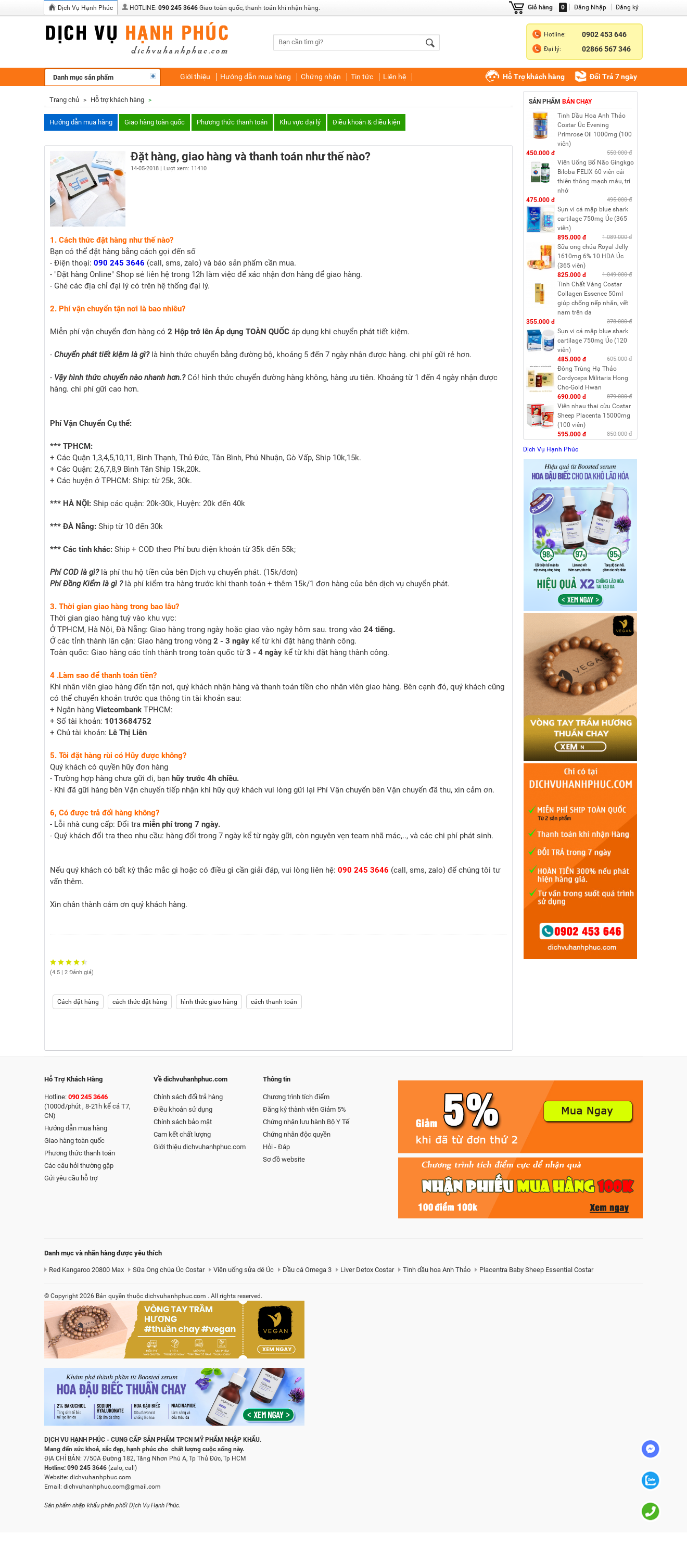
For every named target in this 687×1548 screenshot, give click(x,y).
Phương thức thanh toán (232, 122)
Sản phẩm (560, 101)
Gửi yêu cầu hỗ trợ (70, 1178)
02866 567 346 (606, 49)
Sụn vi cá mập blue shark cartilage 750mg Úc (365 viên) (592, 219)
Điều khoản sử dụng (183, 1109)
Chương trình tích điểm (296, 1097)
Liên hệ (394, 76)
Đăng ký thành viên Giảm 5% (304, 1109)
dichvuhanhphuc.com (145, 40)
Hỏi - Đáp (276, 1147)
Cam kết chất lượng (182, 1134)
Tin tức (362, 76)
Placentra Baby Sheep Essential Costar (536, 1270)
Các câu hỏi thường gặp (78, 1165)
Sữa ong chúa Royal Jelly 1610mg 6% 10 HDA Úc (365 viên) (592, 256)
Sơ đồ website (284, 1159)
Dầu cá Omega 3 (307, 1270)
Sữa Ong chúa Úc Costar (169, 1270)
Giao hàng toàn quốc (154, 122)
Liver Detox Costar (367, 1270)
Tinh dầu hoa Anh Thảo (436, 1270)
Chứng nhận (321, 76)
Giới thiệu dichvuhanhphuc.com (200, 1147)
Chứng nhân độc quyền (296, 1134)
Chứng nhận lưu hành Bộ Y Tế (306, 1122)
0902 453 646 (604, 34)
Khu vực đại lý (300, 122)
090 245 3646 (178, 7)
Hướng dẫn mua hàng (255, 76)
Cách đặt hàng (78, 1001)
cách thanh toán (274, 1001)
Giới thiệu (195, 76)
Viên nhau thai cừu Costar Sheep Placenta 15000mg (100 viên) (594, 415)
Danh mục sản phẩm (83, 77)
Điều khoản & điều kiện (366, 122)
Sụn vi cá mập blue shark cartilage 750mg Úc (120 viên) (592, 341)
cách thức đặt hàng (139, 1001)
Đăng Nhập (590, 7)
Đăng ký (627, 7)
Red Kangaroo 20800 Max (86, 1270)
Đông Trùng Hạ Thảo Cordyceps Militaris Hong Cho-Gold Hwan (592, 378)
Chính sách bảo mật (183, 1122)
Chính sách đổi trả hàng (188, 1097)
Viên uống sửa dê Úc (243, 1270)
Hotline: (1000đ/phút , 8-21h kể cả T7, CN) (87, 1106)
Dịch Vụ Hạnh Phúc (85, 7)
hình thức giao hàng (209, 1001)
